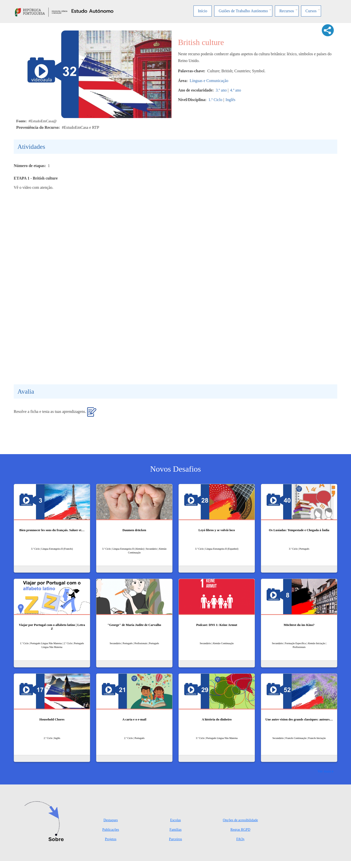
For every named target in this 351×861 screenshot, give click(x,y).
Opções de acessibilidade (240, 820)
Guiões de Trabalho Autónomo (243, 11)
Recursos (286, 11)
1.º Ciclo (215, 100)
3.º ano (221, 90)
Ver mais (324, 771)
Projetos (110, 839)
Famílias (175, 829)
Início (202, 11)
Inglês (230, 100)
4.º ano (235, 90)
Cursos (311, 11)
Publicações (110, 829)
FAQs (240, 839)
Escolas (175, 820)
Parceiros (175, 839)
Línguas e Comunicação (209, 81)
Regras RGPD (240, 829)
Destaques (110, 820)
